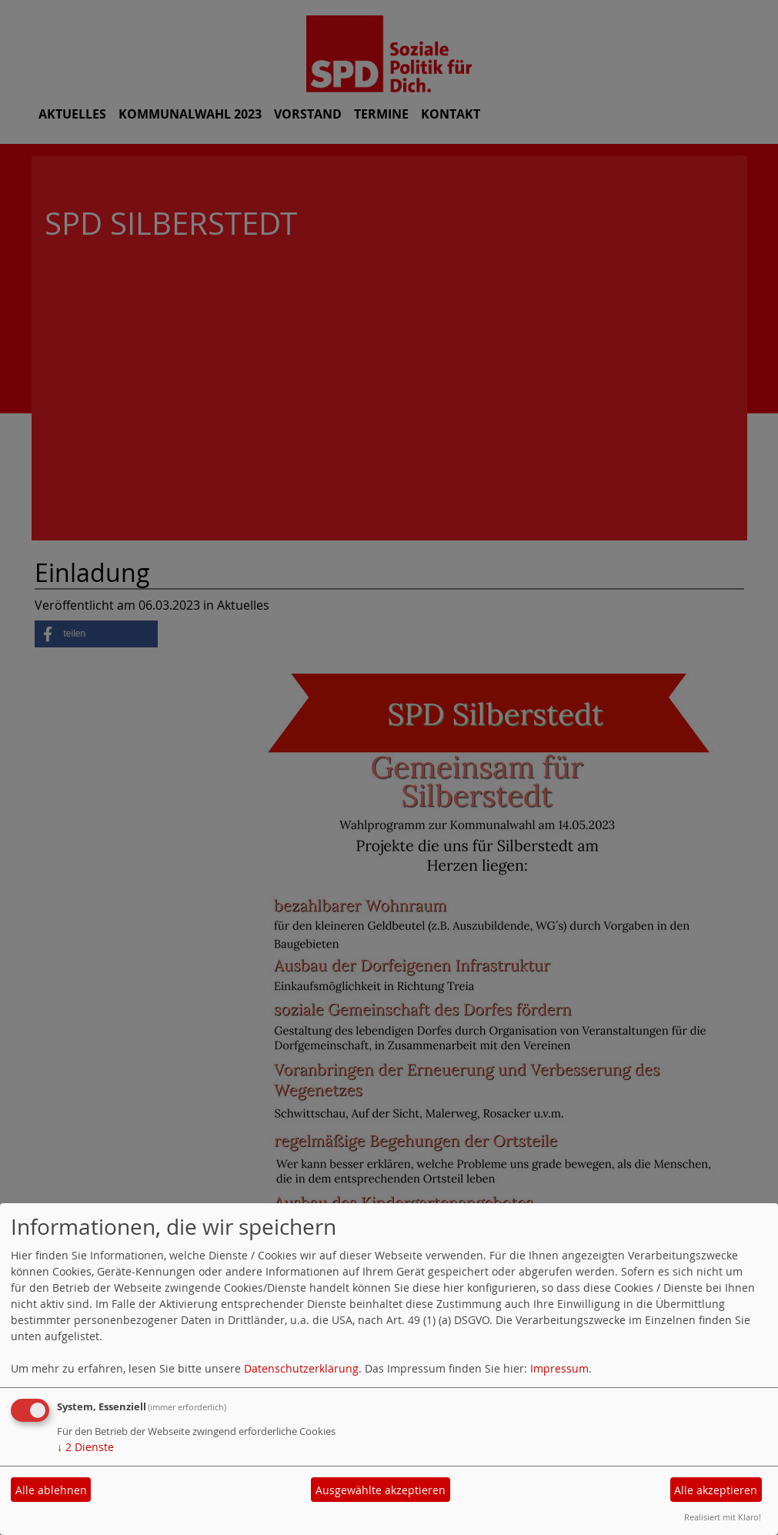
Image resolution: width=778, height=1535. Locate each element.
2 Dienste (85, 1447)
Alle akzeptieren (715, 1490)
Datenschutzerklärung (301, 1368)
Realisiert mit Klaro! (722, 1517)
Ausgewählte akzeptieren (381, 1490)
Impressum (559, 1368)
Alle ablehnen (51, 1490)
